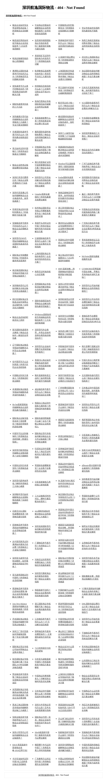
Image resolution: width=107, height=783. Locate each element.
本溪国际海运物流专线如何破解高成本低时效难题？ (20, 392)
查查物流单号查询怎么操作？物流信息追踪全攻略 (66, 407)
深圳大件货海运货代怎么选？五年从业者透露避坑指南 (43, 708)
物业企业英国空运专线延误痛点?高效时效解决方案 (91, 679)
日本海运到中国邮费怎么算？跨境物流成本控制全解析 (43, 694)
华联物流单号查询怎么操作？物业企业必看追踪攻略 (66, 349)
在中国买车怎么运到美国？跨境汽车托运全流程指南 (20, 364)
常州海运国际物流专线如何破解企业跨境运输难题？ (91, 649)
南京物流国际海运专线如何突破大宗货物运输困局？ (20, 273)
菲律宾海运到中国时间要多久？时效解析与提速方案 (20, 212)
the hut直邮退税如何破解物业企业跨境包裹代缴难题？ (20, 407)
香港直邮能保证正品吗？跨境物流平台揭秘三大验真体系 (91, 243)
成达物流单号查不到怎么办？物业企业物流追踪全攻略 (43, 392)
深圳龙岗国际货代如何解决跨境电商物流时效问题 (43, 529)
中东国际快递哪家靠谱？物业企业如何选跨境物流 (91, 121)
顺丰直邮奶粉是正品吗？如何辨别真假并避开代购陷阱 (43, 378)
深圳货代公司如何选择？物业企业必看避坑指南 (91, 622)
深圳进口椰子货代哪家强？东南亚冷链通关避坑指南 (66, 334)
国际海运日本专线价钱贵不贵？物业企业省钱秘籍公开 (91, 514)
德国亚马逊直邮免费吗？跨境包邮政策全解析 (66, 423)
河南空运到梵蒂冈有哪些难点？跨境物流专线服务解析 (43, 562)
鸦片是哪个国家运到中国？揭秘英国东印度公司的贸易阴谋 (91, 349)
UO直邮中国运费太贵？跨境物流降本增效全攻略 (66, 60)
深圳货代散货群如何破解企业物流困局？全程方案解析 (20, 453)
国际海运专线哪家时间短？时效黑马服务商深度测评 (20, 258)
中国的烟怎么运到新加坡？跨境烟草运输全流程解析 (66, 593)
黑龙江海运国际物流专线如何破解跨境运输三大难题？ (20, 708)
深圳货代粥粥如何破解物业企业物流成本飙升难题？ (66, 748)
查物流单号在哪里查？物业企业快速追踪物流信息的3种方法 (91, 319)
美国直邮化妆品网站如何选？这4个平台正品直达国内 (66, 708)
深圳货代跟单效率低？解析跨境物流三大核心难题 (20, 483)
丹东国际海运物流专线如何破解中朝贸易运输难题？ (20, 622)
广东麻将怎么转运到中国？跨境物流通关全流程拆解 (43, 761)
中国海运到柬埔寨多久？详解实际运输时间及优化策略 (43, 679)
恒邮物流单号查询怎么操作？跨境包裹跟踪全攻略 (66, 735)
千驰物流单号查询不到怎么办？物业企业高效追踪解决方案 (91, 636)
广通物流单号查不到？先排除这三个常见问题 (43, 546)
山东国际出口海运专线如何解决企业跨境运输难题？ (91, 663)
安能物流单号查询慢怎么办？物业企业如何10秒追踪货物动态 (91, 735)
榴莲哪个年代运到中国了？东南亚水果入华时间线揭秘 (43, 748)
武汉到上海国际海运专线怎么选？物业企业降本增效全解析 (91, 60)
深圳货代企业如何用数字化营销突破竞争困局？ (43, 349)
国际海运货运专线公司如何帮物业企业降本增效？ (20, 649)
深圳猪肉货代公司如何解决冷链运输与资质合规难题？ (20, 288)
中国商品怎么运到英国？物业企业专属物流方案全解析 (91, 694)
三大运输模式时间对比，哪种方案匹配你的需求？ (43, 499)
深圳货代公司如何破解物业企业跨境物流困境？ (91, 288)
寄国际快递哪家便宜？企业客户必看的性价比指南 (43, 468)
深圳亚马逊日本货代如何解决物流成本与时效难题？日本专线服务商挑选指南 (66, 545)
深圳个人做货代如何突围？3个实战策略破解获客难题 (66, 136)
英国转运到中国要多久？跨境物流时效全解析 (66, 243)
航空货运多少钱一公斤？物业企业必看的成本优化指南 (66, 106)
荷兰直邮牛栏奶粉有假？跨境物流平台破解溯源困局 (66, 90)
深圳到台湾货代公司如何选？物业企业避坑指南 (91, 407)
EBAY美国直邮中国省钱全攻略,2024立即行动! (20, 748)
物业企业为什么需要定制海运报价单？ (66, 649)
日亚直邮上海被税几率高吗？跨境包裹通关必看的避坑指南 (91, 438)
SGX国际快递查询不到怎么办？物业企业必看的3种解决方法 (91, 106)
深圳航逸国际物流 (46, 775)
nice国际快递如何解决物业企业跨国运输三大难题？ (43, 514)
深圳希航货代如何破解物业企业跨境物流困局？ (66, 694)
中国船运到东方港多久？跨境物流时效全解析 (20, 378)
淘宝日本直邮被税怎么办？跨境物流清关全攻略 (91, 708)
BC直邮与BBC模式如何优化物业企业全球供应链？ (66, 483)
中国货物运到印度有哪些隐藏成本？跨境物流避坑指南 (66, 622)
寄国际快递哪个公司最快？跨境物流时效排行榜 (91, 499)
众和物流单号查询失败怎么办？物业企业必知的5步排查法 (91, 546)
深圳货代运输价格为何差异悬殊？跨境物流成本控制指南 (91, 334)
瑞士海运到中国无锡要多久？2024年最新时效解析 (66, 258)
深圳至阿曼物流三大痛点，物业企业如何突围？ (91, 136)
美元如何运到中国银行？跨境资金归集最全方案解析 (20, 151)
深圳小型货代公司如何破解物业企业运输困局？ (20, 735)
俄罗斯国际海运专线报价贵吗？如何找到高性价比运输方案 (91, 423)
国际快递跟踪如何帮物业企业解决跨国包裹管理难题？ (43, 304)
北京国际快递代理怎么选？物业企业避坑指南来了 (91, 378)
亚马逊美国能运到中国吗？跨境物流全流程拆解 (20, 578)
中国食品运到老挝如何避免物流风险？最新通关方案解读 (91, 212)
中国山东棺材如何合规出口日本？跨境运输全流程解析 (66, 761)
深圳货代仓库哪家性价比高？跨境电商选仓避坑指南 (66, 319)
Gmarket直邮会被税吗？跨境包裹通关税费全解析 (43, 197)
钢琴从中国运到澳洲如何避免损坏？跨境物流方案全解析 (91, 529)
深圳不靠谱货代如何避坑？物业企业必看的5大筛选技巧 (66, 378)
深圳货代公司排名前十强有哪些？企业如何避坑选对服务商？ (91, 721)
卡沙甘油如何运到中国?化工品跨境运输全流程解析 (20, 761)
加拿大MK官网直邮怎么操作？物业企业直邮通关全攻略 (91, 453)
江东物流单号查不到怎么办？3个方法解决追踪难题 (43, 622)
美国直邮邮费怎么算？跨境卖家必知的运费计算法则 (43, 121)
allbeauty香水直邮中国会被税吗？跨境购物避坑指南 (91, 468)
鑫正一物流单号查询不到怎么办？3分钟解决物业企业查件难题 (91, 197)
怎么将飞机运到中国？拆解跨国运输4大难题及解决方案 (66, 721)
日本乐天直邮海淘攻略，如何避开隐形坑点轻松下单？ (91, 90)
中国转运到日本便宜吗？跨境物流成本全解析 (20, 468)
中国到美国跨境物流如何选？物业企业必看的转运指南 (91, 748)
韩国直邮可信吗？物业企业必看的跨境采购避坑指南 (43, 593)
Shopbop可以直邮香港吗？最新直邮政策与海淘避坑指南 (66, 166)
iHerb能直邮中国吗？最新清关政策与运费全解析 (43, 735)
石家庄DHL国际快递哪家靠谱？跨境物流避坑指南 (20, 514)
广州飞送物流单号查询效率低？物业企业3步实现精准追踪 (91, 166)
